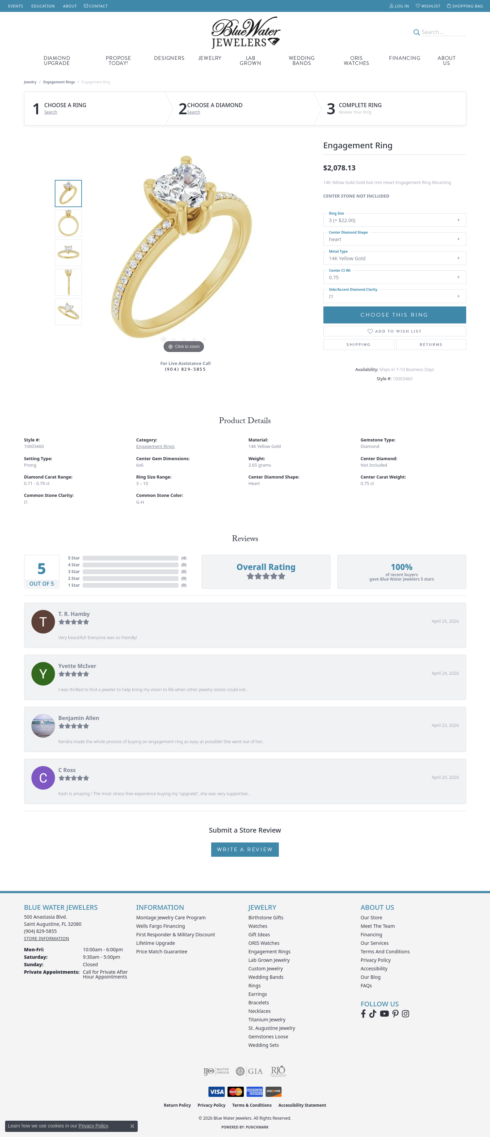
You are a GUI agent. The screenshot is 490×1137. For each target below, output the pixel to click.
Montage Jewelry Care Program (171, 917)
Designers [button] (169, 58)
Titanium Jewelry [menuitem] (267, 1019)
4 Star (74, 565)
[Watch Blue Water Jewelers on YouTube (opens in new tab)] (384, 1014)
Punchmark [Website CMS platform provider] (257, 1127)
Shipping (359, 344)
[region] (184, 253)
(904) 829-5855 (185, 369)
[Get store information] (46, 938)
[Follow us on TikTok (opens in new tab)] (372, 1014)
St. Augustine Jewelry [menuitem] (272, 1028)
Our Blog (371, 977)
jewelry (30, 82)
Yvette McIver (77, 666)
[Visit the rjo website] (278, 1071)
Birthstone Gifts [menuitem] (266, 917)
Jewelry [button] (210, 58)
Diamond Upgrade (57, 60)
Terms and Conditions (385, 951)
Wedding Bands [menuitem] (266, 977)
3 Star (74, 571)
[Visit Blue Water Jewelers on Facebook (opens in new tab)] (363, 1014)
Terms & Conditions (252, 1105)
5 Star (74, 558)
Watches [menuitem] (258, 926)
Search (50, 112)
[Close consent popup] (132, 1126)
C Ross (67, 770)
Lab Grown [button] (250, 60)
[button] (399, 6)
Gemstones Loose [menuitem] (268, 1036)
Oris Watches (357, 60)
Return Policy (177, 1105)
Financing (404, 58)
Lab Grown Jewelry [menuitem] (269, 960)
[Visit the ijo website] (216, 1071)
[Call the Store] (40, 931)
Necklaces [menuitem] (260, 1011)
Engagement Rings (59, 82)
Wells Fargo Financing (160, 926)
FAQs (366, 985)
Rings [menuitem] (255, 985)
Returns (431, 344)
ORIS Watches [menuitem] (264, 943)
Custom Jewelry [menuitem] (266, 968)
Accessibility (374, 968)
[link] (15, 6)
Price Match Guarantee (161, 951)
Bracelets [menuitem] (259, 1002)
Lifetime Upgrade (155, 943)
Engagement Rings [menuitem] (270, 951)
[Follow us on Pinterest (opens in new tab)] (395, 1014)
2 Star (74, 578)
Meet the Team (378, 926)
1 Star (74, 585)
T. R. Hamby (74, 614)
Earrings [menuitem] (258, 994)
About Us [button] (447, 60)
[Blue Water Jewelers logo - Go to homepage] (245, 32)
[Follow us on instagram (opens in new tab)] (405, 1014)
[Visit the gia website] (249, 1071)
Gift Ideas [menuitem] (259, 934)
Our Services (375, 943)
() (183, 558)
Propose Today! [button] (118, 60)
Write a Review (245, 850)
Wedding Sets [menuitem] (264, 1045)
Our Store (372, 917)
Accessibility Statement (302, 1105)
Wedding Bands (302, 60)
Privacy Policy (376, 960)
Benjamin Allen (78, 718)
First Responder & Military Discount (175, 934)
